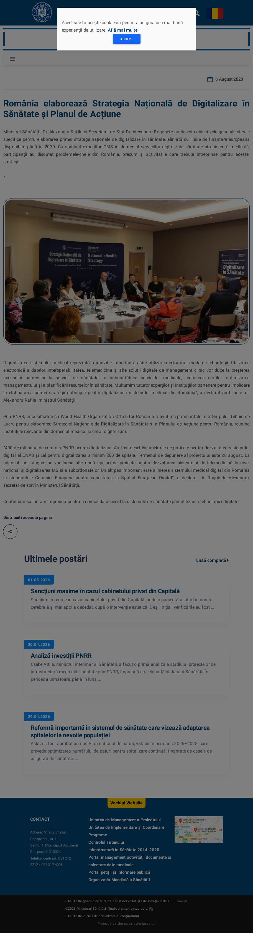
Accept (126, 39)
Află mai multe (123, 30)
